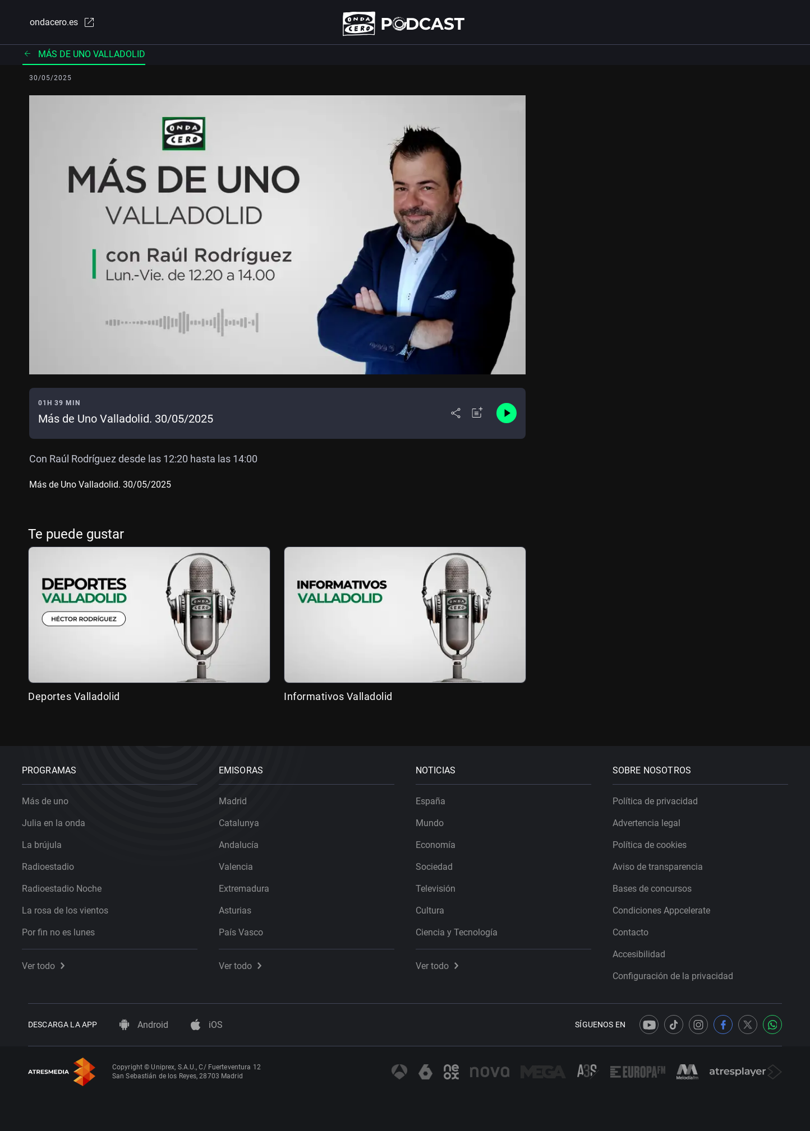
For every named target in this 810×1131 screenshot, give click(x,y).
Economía (442, 838)
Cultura (436, 904)
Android (143, 1024)
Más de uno (51, 795)
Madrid (239, 795)
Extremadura (250, 882)
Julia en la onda (59, 817)
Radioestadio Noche (68, 882)
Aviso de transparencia (664, 860)
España (437, 795)
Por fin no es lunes (64, 926)
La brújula (48, 838)
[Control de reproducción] (506, 418)
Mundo (436, 817)
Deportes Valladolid (74, 701)
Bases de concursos (658, 882)
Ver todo (49, 959)
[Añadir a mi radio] (477, 418)
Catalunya (245, 817)
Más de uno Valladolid (83, 58)
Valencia (242, 860)
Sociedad (440, 860)
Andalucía (245, 838)
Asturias (241, 904)
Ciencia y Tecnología (463, 926)
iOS (207, 1024)
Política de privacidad (661, 795)
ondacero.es (55, 24)
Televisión (442, 882)
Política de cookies (656, 838)
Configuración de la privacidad (679, 970)
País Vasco (247, 926)
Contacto (637, 926)
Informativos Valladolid (338, 701)
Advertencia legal (653, 817)
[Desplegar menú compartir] (455, 418)
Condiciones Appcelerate (667, 904)
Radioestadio (54, 860)
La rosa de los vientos (71, 904)
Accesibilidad (645, 948)
